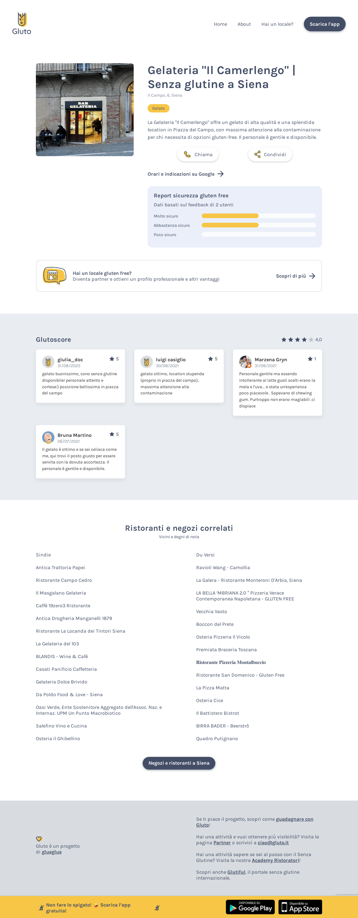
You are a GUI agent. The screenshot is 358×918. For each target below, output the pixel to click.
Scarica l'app (325, 24)
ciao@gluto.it (273, 843)
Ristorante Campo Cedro (64, 580)
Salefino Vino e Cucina (61, 726)
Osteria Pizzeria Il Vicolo (223, 637)
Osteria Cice (209, 700)
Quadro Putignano (217, 738)
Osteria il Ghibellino (58, 738)
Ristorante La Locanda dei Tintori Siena (80, 631)
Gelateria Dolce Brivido (61, 682)
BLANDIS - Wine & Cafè (62, 656)
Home (220, 24)
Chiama (198, 154)
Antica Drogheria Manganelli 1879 (74, 618)
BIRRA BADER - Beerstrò (222, 726)
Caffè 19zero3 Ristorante (63, 605)
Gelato (158, 108)
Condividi (270, 154)
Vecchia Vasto (211, 611)
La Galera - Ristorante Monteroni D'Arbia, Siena (249, 580)
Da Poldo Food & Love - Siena (69, 694)
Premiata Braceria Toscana (226, 649)
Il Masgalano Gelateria (61, 593)
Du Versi (205, 555)
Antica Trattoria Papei (60, 567)
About (244, 24)
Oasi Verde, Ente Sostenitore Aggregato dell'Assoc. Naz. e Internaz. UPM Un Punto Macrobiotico (99, 710)
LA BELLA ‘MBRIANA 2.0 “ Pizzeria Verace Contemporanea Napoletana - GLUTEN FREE (245, 596)
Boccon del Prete (215, 624)
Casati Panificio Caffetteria (66, 669)
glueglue (52, 852)
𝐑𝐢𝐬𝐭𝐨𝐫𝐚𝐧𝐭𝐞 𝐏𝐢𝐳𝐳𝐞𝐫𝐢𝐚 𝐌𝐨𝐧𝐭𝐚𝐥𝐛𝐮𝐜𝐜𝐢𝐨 (231, 662)
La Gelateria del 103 (57, 644)
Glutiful (236, 872)
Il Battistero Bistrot (217, 713)
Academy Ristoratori (275, 860)
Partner (222, 843)
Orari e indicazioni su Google (186, 174)
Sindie (43, 555)
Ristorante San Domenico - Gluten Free (240, 675)
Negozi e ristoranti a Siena (179, 763)
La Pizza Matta (212, 688)
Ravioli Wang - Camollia (223, 567)
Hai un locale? (277, 24)
